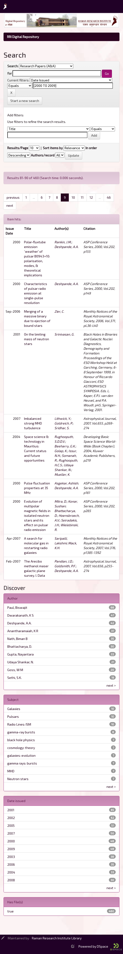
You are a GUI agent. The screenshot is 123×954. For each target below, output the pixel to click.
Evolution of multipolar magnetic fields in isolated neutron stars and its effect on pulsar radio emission (37, 515)
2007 (11, 833)
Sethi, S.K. (14, 678)
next (9, 205)
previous (13, 197)
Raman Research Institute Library (57, 938)
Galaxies (13, 709)
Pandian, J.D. (63, 561)
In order (91, 148)
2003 (11, 857)
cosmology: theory (21, 748)
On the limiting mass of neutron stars (36, 339)
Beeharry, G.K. (64, 446)
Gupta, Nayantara (20, 654)
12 (91, 197)
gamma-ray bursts (21, 732)
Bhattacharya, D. (19, 646)
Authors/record (42, 155)
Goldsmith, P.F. (65, 566)
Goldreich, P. (63, 423)
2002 (11, 818)
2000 (11, 841)
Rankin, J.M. (62, 242)
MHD (10, 771)
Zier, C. (59, 311)
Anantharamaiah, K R (22, 631)
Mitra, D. (60, 501)
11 (82, 197)
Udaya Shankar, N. (20, 662)
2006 (11, 864)
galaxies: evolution (21, 755)
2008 (11, 880)
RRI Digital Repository (23, 37)
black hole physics (21, 740)
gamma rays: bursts (22, 763)
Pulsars (13, 716)
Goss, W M (15, 670)
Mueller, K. (62, 474)
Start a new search (24, 101)
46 (109, 197)
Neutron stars (18, 779)
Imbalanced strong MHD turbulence (33, 423)
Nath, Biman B (17, 639)
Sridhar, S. (61, 428)
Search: (12, 66)
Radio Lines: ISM (19, 724)
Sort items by (53, 148)
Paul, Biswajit (17, 607)
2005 (11, 826)
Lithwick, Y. (62, 418)
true (10, 911)
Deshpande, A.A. (66, 247)
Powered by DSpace (100, 946)
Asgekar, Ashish (66, 483)
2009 (11, 849)
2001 (10, 810)
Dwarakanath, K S (20, 615)
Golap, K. (60, 451)
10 (73, 197)
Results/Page (17, 148)
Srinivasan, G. (64, 334)
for (9, 73)
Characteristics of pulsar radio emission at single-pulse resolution (35, 293)
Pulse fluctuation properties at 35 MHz (37, 488)
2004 (11, 872)
